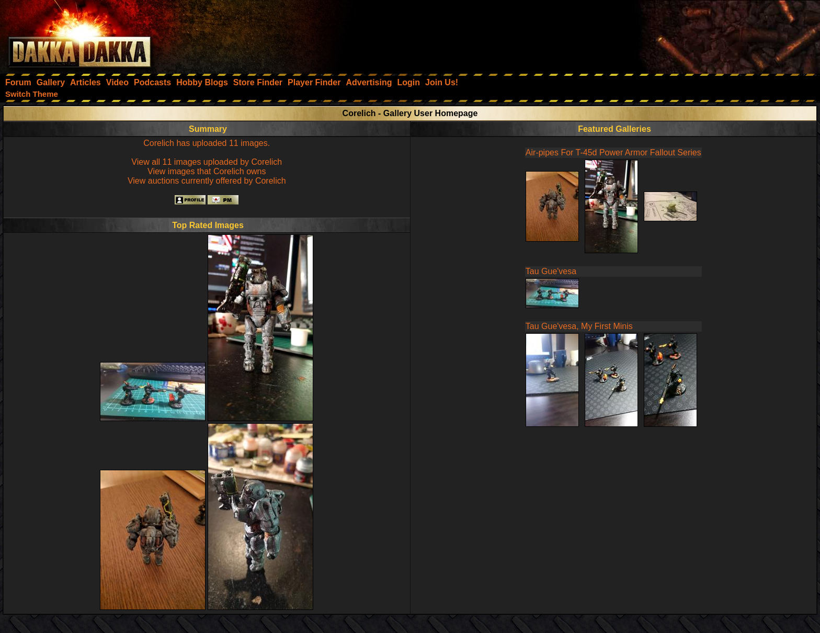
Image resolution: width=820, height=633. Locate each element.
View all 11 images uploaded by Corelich (206, 161)
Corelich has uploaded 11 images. (206, 143)
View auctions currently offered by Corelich (207, 180)
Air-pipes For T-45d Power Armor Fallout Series (613, 152)
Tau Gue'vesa (551, 271)
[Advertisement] (679, 34)
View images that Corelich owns (206, 171)
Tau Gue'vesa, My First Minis (579, 326)
